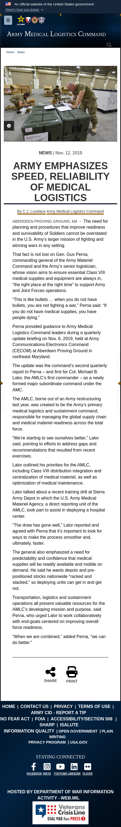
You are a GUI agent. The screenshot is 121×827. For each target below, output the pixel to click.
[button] (25, 9)
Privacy (63, 706)
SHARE (50, 674)
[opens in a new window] (33, 768)
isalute (69, 725)
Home (8, 706)
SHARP (47, 725)
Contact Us (35, 706)
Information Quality (29, 731)
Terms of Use (94, 706)
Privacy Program (47, 742)
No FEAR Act (15, 719)
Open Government (77, 731)
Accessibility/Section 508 (82, 719)
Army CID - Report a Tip (58, 712)
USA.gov (79, 742)
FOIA (40, 719)
